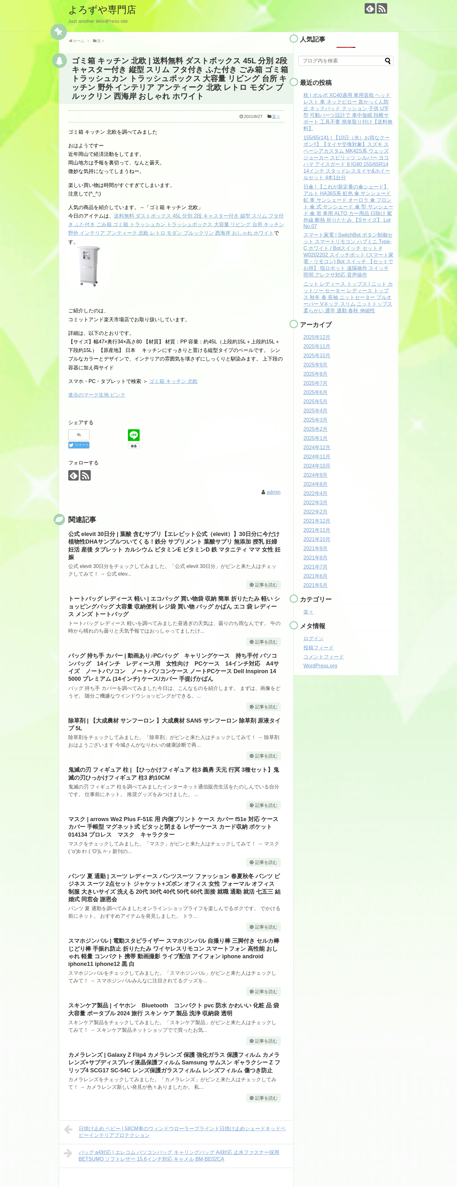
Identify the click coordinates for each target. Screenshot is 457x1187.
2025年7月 (315, 383)
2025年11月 (316, 346)
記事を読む (266, 584)
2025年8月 (315, 374)
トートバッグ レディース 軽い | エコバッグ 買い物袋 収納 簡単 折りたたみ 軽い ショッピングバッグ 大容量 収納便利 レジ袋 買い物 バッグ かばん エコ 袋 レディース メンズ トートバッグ (174, 606)
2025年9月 (315, 364)
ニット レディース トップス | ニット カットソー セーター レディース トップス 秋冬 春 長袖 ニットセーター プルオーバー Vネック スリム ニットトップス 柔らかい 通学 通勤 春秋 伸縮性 (348, 297)
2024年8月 (315, 484)
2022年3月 (315, 502)
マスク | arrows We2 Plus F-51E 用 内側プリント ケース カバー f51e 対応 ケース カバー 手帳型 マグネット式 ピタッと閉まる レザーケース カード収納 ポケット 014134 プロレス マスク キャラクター (173, 827)
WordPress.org (320, 665)
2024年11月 (316, 456)
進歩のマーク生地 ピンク (96, 395)
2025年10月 (316, 355)
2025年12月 (316, 337)
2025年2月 (315, 429)
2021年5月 (315, 585)
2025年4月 (315, 410)
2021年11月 (316, 530)
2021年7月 (315, 567)
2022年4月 (315, 493)
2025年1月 (315, 438)
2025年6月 (315, 392)
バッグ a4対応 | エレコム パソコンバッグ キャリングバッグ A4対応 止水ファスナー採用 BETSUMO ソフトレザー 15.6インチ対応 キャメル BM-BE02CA (171, 1155)
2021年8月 (315, 557)
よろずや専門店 (102, 9)
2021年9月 (315, 548)
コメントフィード (323, 657)
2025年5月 (315, 401)
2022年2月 (315, 511)
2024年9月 (315, 475)
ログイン (313, 638)
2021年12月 (316, 521)
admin (274, 492)
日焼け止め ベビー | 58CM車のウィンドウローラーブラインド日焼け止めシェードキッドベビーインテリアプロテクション (175, 1131)
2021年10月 (316, 539)
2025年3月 (315, 420)
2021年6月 (315, 576)
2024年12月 (316, 447)
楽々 (276, 116)
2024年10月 (316, 466)
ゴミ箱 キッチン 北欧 (173, 381)
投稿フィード (318, 647)
